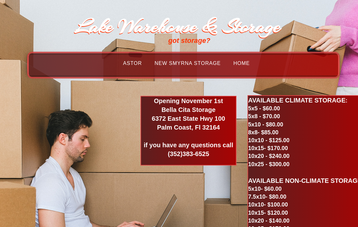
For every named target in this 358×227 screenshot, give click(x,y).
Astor (132, 63)
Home (241, 63)
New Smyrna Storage (188, 63)
